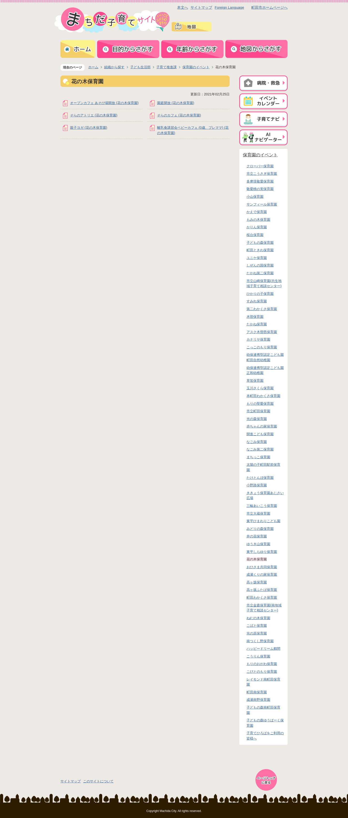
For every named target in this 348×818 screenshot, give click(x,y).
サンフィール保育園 (261, 204)
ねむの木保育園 (258, 618)
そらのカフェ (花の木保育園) (179, 115)
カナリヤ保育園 (258, 339)
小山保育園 (254, 197)
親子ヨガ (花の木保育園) (88, 128)
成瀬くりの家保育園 (261, 574)
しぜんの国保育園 (260, 265)
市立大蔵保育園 (258, 513)
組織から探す (114, 67)
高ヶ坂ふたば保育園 (261, 590)
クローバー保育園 (260, 166)
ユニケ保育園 (256, 258)
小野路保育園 (256, 485)
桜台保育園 (254, 235)
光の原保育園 (256, 633)
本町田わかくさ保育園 (263, 396)
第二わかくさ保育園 (261, 309)
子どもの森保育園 (260, 243)
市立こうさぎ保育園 (261, 174)
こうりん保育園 (258, 656)
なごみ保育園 (256, 442)
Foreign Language (229, 7)
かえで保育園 (256, 212)
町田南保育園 (256, 692)
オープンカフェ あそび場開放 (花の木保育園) (104, 103)
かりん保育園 (256, 227)
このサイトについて (98, 781)
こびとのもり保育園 (261, 671)
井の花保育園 (256, 536)
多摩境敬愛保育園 (260, 181)
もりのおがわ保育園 (261, 664)
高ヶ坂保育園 (256, 582)
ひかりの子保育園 (260, 294)
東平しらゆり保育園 (261, 552)
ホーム (93, 67)
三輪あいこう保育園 (261, 506)
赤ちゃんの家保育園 (261, 426)
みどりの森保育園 (260, 529)
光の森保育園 (256, 419)
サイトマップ (201, 7)
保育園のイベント (196, 67)
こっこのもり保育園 (261, 347)
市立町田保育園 (258, 411)
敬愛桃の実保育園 (260, 189)
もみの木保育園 (258, 220)
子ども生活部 (140, 67)
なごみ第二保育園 (260, 449)
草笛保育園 (254, 380)
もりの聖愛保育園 (260, 403)
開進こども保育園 (260, 434)
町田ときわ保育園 (260, 250)
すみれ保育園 (256, 301)
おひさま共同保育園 (261, 567)
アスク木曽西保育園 (261, 332)
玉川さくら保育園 (260, 388)
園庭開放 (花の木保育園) (175, 103)
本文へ (182, 7)
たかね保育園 (256, 324)
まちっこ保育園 (258, 457)
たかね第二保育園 (260, 273)
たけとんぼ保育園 (260, 478)
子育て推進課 (166, 67)
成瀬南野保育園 (258, 700)
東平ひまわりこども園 (263, 521)
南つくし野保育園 (260, 641)
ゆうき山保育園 (258, 544)
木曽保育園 (254, 317)
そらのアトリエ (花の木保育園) (93, 115)
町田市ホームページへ (269, 7)
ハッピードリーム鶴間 (263, 648)
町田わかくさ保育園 (261, 597)
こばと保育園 (256, 625)
